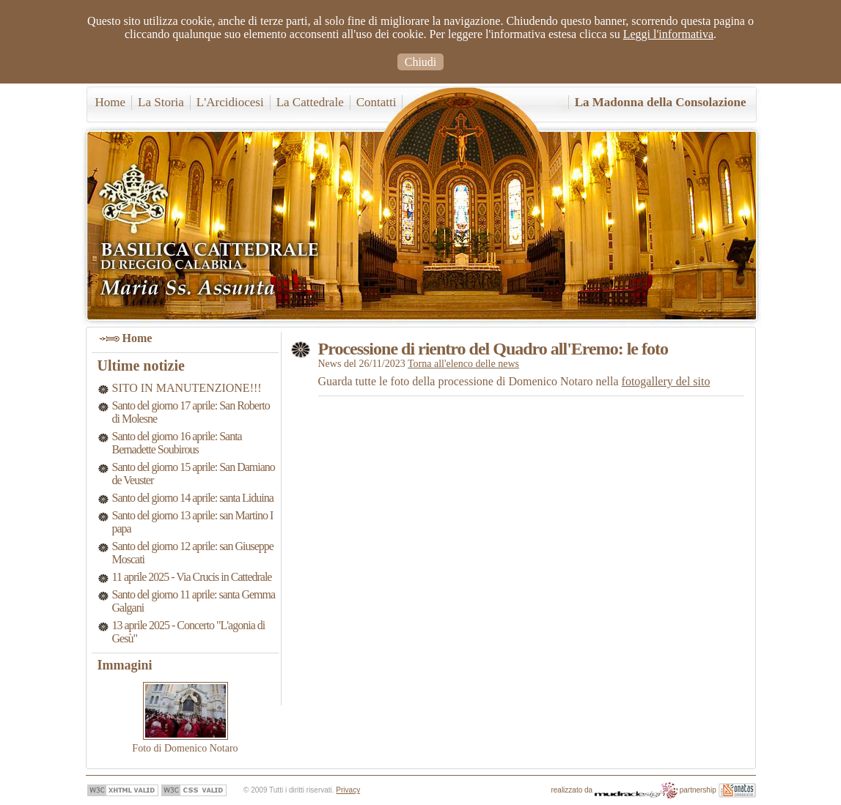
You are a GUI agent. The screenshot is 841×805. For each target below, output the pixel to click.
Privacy (348, 790)
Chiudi (421, 62)
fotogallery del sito (666, 381)
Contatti (376, 102)
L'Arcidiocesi (230, 102)
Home (110, 102)
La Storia (161, 102)
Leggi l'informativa (668, 34)
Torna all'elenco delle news (463, 363)
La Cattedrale (310, 102)
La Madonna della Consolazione (660, 102)
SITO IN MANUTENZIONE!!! (187, 388)
